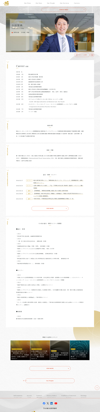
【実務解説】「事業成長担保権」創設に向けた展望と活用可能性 (51, 190)
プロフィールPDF (82, 55)
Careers (77, 3)
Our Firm (27, 3)
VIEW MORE (50, 206)
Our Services (64, 3)
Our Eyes (39, 3)
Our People (51, 3)
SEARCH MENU (75, 9)
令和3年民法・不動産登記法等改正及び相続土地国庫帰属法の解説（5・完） (54, 198)
